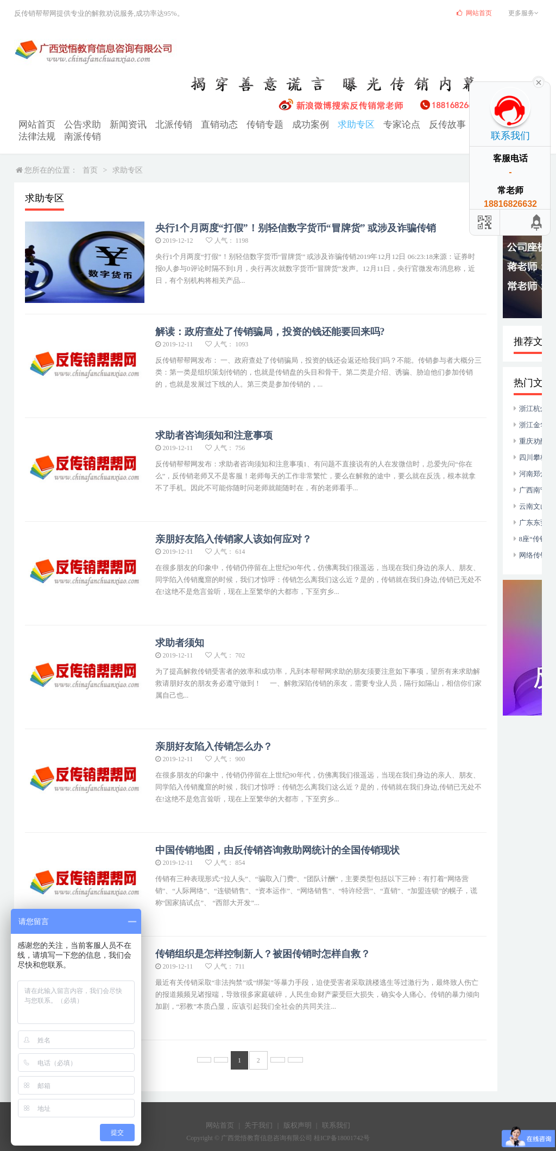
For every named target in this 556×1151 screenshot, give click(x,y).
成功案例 (268, 124)
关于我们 (258, 1112)
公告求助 (73, 124)
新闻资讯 (112, 124)
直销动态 (190, 124)
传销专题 (229, 124)
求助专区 (307, 124)
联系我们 (336, 1112)
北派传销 (151, 124)
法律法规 (463, 124)
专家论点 (346, 124)
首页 (90, 157)
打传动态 (424, 124)
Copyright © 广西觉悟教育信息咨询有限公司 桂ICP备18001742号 (277, 1124)
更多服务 (525, 13)
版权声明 (297, 1112)
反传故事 (385, 124)
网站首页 (33, 124)
